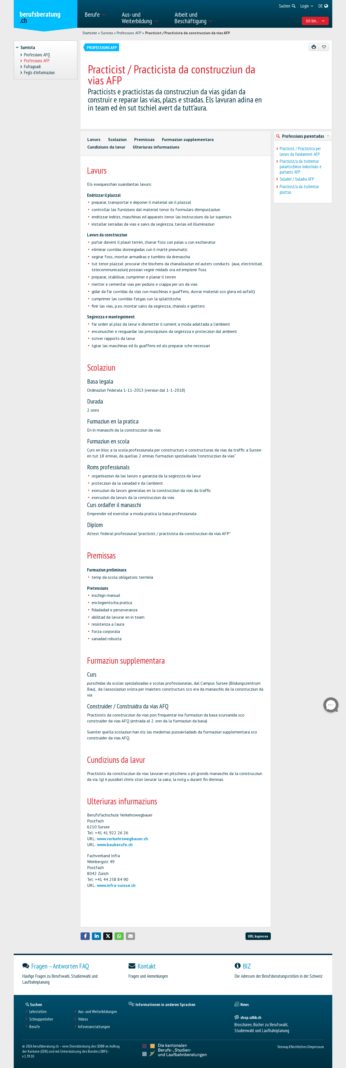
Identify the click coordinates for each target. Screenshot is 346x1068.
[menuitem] (100, 14)
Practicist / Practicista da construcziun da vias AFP (187, 32)
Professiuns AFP (129, 32)
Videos (83, 1019)
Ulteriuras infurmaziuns (156, 147)
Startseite (89, 32)
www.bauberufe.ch (115, 844)
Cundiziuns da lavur (106, 147)
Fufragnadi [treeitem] (32, 67)
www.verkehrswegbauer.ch (122, 838)
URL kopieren (258, 936)
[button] (85, 936)
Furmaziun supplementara (188, 139)
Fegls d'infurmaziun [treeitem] (39, 72)
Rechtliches (299, 1046)
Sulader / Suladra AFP (297, 179)
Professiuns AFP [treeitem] (37, 61)
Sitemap (282, 1046)
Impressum (316, 1046)
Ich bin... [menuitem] (315, 21)
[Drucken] (314, 47)
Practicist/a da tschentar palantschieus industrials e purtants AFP (300, 167)
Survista (107, 32)
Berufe (34, 1026)
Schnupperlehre (41, 1019)
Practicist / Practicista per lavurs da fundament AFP (300, 151)
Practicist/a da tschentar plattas (299, 189)
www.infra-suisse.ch (116, 885)
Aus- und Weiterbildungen (97, 1011)
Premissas (144, 139)
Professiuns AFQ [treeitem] (37, 55)
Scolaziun (117, 139)
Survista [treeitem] (27, 47)
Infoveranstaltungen (94, 1026)
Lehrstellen (38, 1011)
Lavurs (94, 139)
